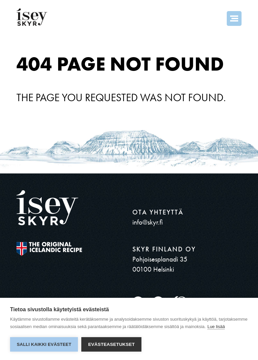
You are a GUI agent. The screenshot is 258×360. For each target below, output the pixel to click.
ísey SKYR (31, 17)
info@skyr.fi (147, 222)
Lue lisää (216, 326)
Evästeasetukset (111, 344)
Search (216, 18)
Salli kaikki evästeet (44, 344)
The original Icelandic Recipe (49, 249)
